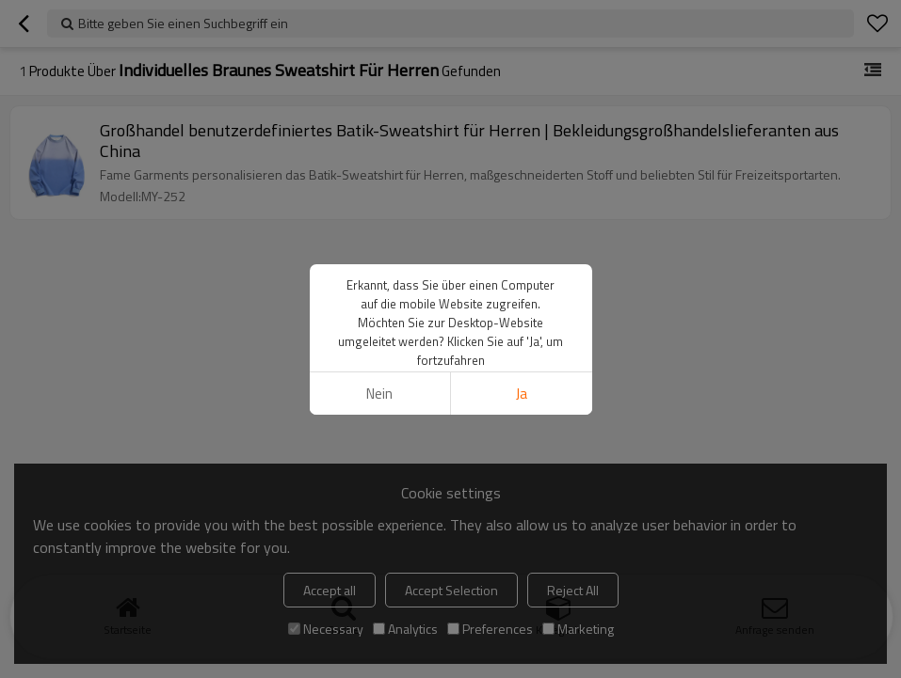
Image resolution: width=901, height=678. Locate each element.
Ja (521, 393)
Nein (379, 393)
